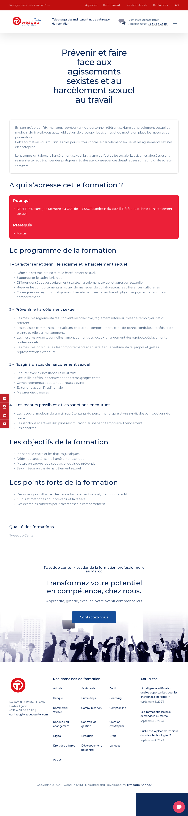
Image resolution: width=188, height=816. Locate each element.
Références (160, 5)
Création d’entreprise (117, 724)
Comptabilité (117, 708)
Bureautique (89, 698)
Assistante (88, 688)
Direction (87, 736)
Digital (57, 736)
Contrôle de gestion (88, 724)
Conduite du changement (61, 724)
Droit (112, 736)
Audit (112, 688)
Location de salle (137, 5)
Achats (57, 688)
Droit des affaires (64, 745)
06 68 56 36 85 (157, 24)
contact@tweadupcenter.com (28, 714)
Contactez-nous (94, 617)
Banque (58, 698)
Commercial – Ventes (61, 710)
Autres (57, 759)
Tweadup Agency (139, 785)
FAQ (176, 5)
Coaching (115, 698)
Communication (91, 708)
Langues (114, 745)
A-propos (91, 5)
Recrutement (111, 5)
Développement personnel (91, 748)
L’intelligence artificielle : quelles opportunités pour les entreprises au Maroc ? (159, 692)
